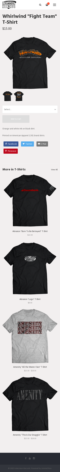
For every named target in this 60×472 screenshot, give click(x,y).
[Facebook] (11, 144)
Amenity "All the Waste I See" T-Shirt (30, 367)
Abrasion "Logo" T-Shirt (30, 299)
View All (54, 169)
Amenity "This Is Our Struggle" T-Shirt (30, 435)
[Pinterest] (11, 151)
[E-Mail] (42, 144)
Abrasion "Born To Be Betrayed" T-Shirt (30, 231)
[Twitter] (27, 144)
